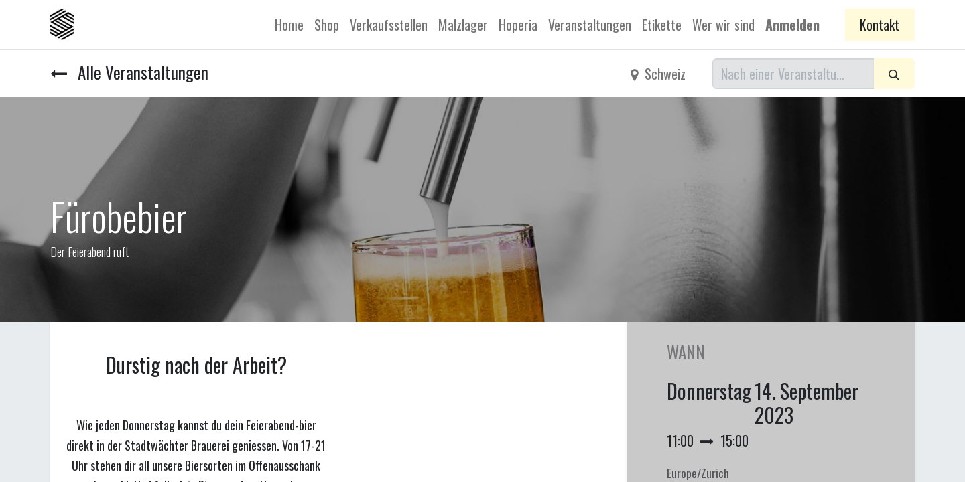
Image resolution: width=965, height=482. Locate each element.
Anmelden (792, 25)
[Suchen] (894, 73)
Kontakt (879, 25)
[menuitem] (289, 24)
